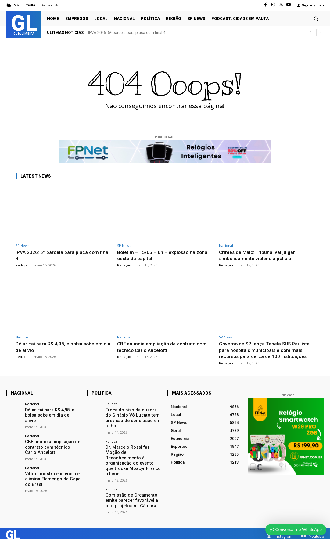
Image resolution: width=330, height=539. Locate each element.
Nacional (226, 245)
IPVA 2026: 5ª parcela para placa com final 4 (126, 32)
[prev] (310, 32)
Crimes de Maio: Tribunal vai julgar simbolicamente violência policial (259, 255)
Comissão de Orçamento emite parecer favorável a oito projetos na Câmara (133, 495)
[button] (316, 18)
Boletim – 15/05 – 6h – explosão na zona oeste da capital (158, 255)
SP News (22, 245)
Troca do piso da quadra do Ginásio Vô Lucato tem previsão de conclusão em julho (131, 423)
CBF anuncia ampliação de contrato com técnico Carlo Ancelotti (164, 347)
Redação (23, 265)
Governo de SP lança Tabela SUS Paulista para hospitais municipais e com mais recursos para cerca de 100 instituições (266, 353)
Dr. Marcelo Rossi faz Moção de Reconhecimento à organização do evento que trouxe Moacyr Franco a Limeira (132, 460)
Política (111, 410)
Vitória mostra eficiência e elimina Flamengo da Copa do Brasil (52, 476)
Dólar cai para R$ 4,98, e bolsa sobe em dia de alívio (52, 418)
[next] (320, 32)
